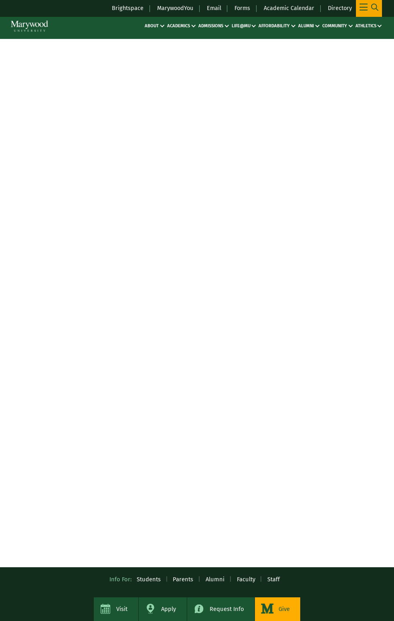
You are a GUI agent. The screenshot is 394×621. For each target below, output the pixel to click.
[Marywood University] (29, 26)
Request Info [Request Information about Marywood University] (227, 609)
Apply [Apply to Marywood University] (168, 609)
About (152, 25)
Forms (240, 8)
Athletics (366, 25)
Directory (339, 8)
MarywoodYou (172, 8)
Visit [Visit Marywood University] (121, 609)
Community (334, 25)
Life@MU (241, 25)
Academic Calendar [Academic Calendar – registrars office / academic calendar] (288, 8)
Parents (183, 579)
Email (211, 8)
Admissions (210, 25)
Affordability (274, 25)
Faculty (246, 579)
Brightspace (123, 8)
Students (149, 579)
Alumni (306, 25)
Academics (178, 25)
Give (284, 609)
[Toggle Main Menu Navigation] (369, 8)
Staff (273, 579)
